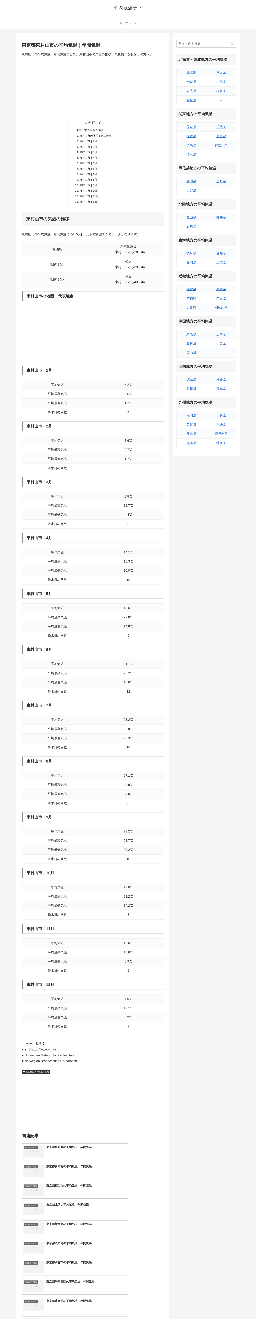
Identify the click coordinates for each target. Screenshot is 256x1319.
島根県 (191, 343)
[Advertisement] (93, 87)
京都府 (191, 298)
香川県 (191, 389)
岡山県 (191, 353)
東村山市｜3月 (88, 153)
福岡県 (191, 415)
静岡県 (191, 262)
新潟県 (191, 181)
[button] (232, 44)
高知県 (221, 389)
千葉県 (221, 127)
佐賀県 (191, 425)
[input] (206, 44)
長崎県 (191, 434)
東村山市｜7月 (88, 176)
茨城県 (191, 127)
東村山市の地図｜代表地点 (96, 136)
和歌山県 (221, 307)
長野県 (221, 181)
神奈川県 (221, 145)
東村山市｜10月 (89, 194)
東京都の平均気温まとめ (36, 1076)
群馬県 (191, 145)
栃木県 (191, 136)
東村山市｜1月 (88, 142)
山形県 (221, 82)
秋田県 (221, 72)
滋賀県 (191, 289)
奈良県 (221, 298)
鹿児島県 (221, 434)
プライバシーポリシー (223, 1308)
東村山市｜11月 (89, 199)
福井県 (221, 217)
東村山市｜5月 (88, 165)
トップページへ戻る (196, 1308)
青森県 (191, 82)
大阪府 (191, 307)
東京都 (221, 136)
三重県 (221, 262)
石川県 (191, 226)
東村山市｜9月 (88, 188)
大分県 (221, 415)
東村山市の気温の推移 (89, 130)
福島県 (221, 91)
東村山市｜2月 (88, 147)
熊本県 (191, 443)
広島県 (221, 334)
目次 (87, 122)
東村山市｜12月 (89, 205)
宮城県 (191, 100)
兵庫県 (221, 289)
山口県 (221, 343)
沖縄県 (221, 443)
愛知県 (221, 253)
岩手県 (191, 91)
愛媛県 (221, 379)
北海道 (191, 72)
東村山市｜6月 (88, 171)
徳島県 (191, 379)
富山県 (191, 217)
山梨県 (191, 190)
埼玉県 (191, 154)
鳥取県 (191, 334)
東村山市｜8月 (88, 182)
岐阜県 (191, 253)
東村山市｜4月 (88, 159)
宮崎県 (221, 425)
